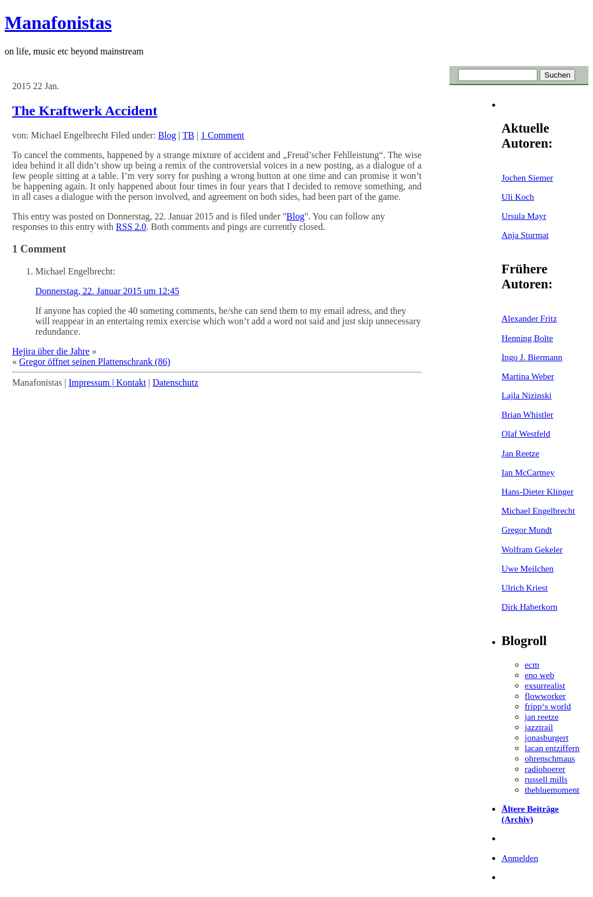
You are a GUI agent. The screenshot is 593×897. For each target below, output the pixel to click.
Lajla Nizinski (526, 395)
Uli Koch (518, 197)
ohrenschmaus (550, 758)
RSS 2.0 (131, 227)
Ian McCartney (528, 472)
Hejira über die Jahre (51, 351)
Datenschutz (175, 382)
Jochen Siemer (527, 177)
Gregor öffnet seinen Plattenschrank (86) (94, 362)
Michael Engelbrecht (538, 510)
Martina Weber (528, 376)
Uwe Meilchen (528, 568)
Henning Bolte (527, 338)
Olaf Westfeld (526, 433)
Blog (167, 135)
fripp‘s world (548, 706)
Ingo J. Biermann (532, 357)
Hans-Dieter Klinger (537, 491)
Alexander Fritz (529, 318)
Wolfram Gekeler (532, 549)
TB (188, 135)
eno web (539, 675)
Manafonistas (58, 22)
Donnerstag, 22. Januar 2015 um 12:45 (107, 291)
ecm (532, 664)
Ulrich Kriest (525, 587)
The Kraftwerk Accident (85, 110)
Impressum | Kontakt (107, 382)
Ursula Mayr (524, 216)
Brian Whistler (528, 414)
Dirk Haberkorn (530, 607)
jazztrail (539, 727)
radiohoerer (545, 769)
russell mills (546, 779)
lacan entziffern (552, 748)
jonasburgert (547, 737)
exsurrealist (545, 685)
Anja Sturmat (525, 235)
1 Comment (222, 135)
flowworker (545, 696)
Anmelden (520, 858)
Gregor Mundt (527, 529)
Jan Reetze (520, 453)
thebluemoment (552, 790)
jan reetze (542, 717)
